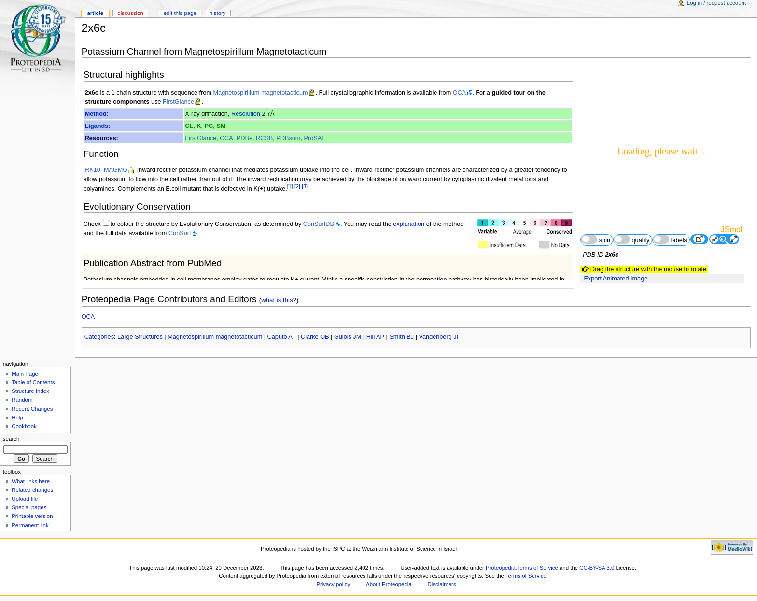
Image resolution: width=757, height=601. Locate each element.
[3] (305, 186)
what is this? (278, 300)
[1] (290, 186)
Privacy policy (333, 584)
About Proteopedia (389, 584)
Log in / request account (716, 3)
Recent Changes (32, 409)
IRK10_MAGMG (106, 170)
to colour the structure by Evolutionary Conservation (181, 224)
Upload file (25, 499)
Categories (99, 337)
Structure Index (30, 391)
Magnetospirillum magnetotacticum (260, 92)
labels (670, 239)
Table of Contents (33, 382)
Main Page (25, 374)
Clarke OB (315, 337)
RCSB (264, 138)
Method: (97, 114)
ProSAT (314, 138)
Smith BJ (401, 337)
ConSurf (179, 233)
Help (17, 417)
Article (95, 13)
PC (209, 126)
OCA (459, 92)
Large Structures (140, 337)
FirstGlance (178, 101)
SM (220, 126)
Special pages (29, 507)
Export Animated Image (615, 278)
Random (22, 400)
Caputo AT (281, 337)
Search (11, 439)
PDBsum (288, 138)
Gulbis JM (347, 337)
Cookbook (24, 426)
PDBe (244, 138)
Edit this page (180, 13)
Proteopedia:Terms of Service (522, 568)
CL (189, 126)
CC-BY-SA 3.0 (596, 568)
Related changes (32, 490)
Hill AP (375, 337)
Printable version (32, 516)
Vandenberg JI (439, 337)
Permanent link (30, 525)
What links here (31, 481)
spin (595, 239)
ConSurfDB (318, 224)
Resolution (245, 114)
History (218, 13)
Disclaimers (442, 584)
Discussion (130, 13)
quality (631, 239)
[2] (297, 186)
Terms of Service (526, 576)
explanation (408, 224)
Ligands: (98, 126)
